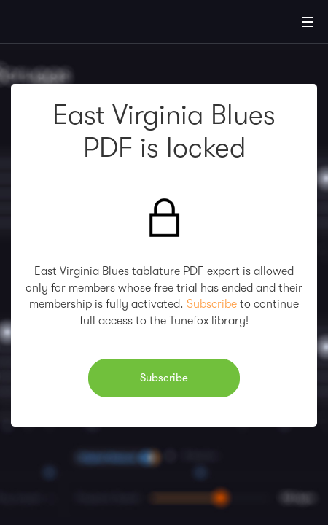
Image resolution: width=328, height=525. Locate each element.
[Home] (58, 24)
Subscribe (212, 304)
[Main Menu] (307, 21)
